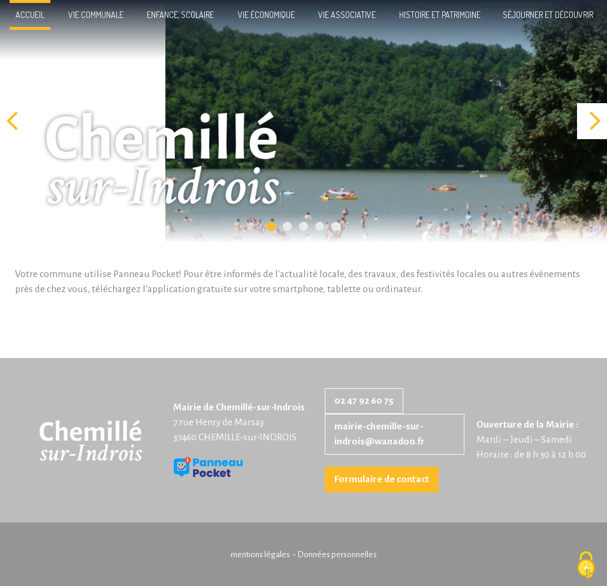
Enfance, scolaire (180, 15)
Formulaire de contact (381, 479)
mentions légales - (264, 554)
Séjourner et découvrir (548, 15)
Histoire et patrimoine (440, 15)
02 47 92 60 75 (364, 400)
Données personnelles (337, 554)
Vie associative (347, 15)
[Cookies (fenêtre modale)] (586, 565)
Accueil (30, 15)
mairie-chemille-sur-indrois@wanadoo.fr (379, 434)
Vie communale (95, 15)
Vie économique (266, 15)
